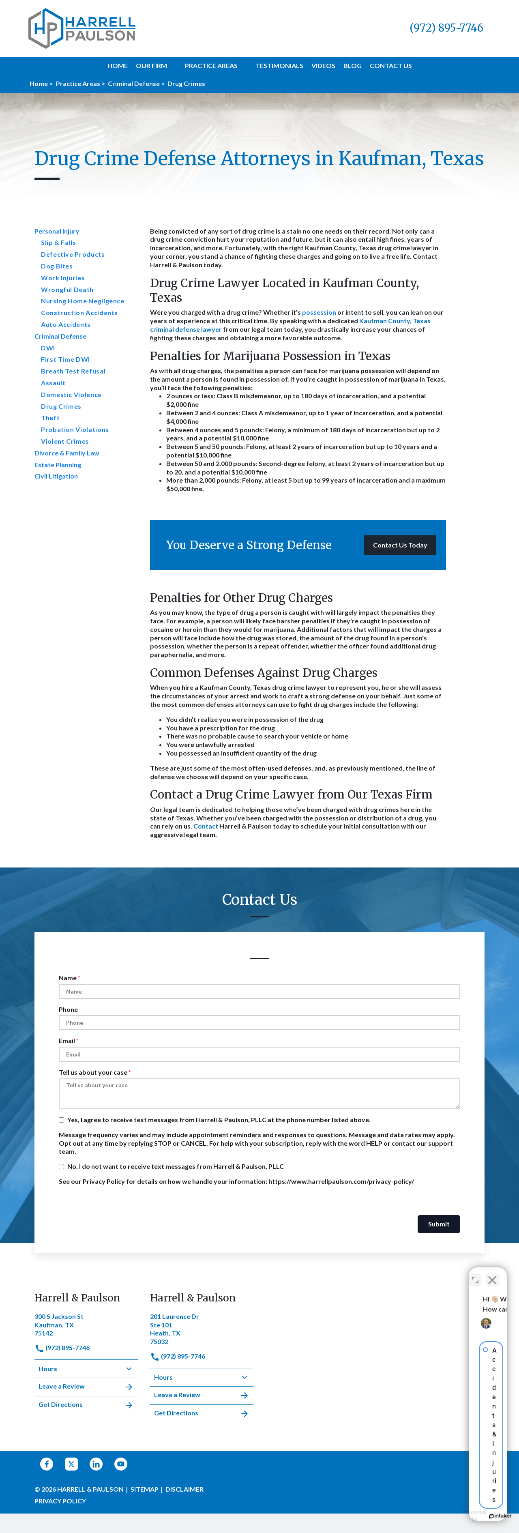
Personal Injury (56, 231)
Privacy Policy (60, 1501)
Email (67, 1040)
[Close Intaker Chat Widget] (492, 1273)
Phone (68, 1009)
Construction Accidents (79, 312)
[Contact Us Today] (400, 545)
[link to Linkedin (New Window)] (96, 1464)
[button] (172, 66)
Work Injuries (63, 277)
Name (68, 977)
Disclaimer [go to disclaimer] (184, 1489)
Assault (53, 382)
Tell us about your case (93, 1072)
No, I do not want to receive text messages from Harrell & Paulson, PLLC (175, 1166)
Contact (205, 826)
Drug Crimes (61, 406)
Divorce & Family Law (66, 453)
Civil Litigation (56, 476)
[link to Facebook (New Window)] (46, 1464)
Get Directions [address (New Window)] (86, 1405)
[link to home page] (81, 27)
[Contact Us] (391, 66)
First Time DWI (65, 359)
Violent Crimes (65, 441)
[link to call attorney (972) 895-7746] (446, 28)
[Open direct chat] (475, 1273)
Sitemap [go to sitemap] (145, 1489)
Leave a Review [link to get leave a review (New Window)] (86, 1387)
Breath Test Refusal (73, 371)
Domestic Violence (71, 394)
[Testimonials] (279, 66)
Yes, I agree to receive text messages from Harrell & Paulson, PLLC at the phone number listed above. (219, 1119)
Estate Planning (57, 464)
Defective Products (73, 254)
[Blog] (352, 66)
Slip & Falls (58, 242)
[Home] (117, 66)
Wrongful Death (67, 289)
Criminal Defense (60, 336)
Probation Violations (75, 429)
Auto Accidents (66, 324)
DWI (48, 348)
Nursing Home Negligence (82, 301)
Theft (50, 417)
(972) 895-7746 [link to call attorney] (62, 1347)
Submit (439, 1224)
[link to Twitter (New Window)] (71, 1464)
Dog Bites (57, 266)
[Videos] (323, 66)
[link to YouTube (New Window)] (120, 1464)
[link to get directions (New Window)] (86, 1324)
